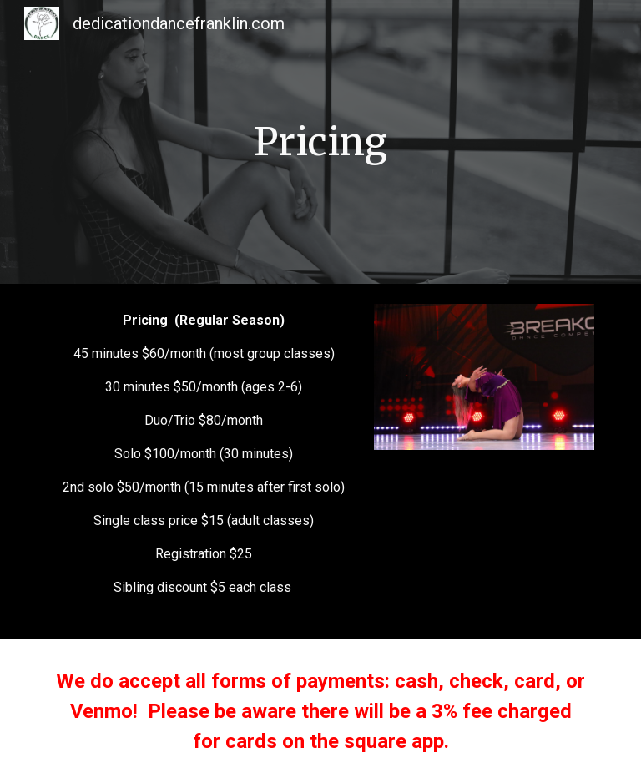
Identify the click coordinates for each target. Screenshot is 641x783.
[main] (320, 142)
